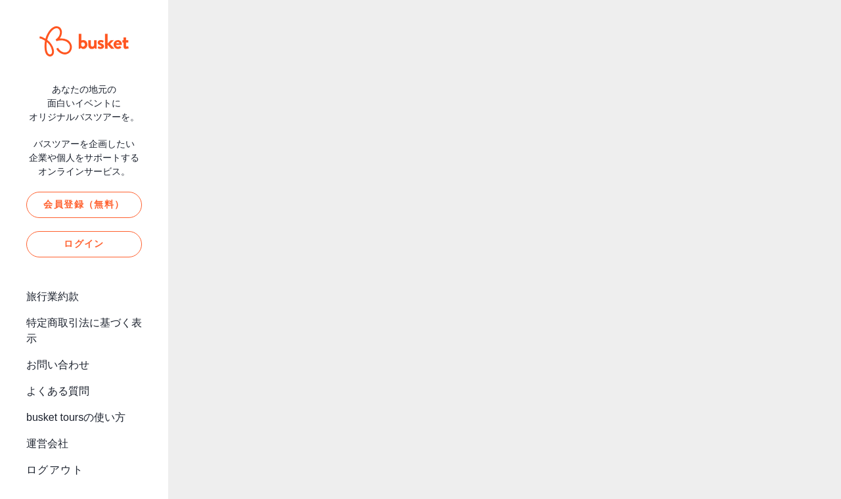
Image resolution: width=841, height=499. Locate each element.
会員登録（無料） (83, 204)
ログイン (84, 243)
